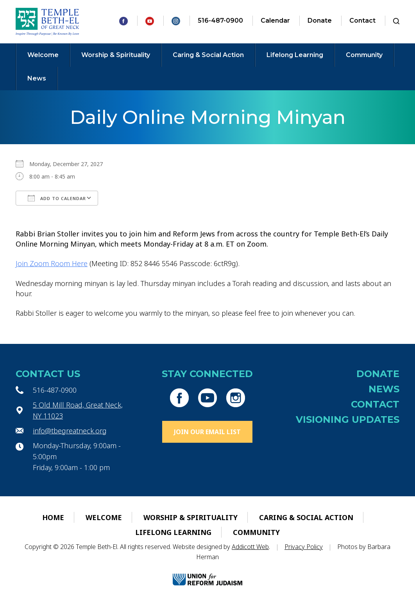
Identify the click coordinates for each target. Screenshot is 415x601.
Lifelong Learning (295, 55)
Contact (362, 20)
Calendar (275, 20)
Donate (320, 20)
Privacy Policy (303, 546)
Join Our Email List (207, 431)
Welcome (43, 55)
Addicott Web (250, 546)
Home (53, 517)
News (36, 78)
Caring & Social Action (208, 55)
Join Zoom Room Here (52, 263)
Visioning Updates (347, 419)
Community (364, 55)
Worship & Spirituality (115, 55)
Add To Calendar (57, 198)
